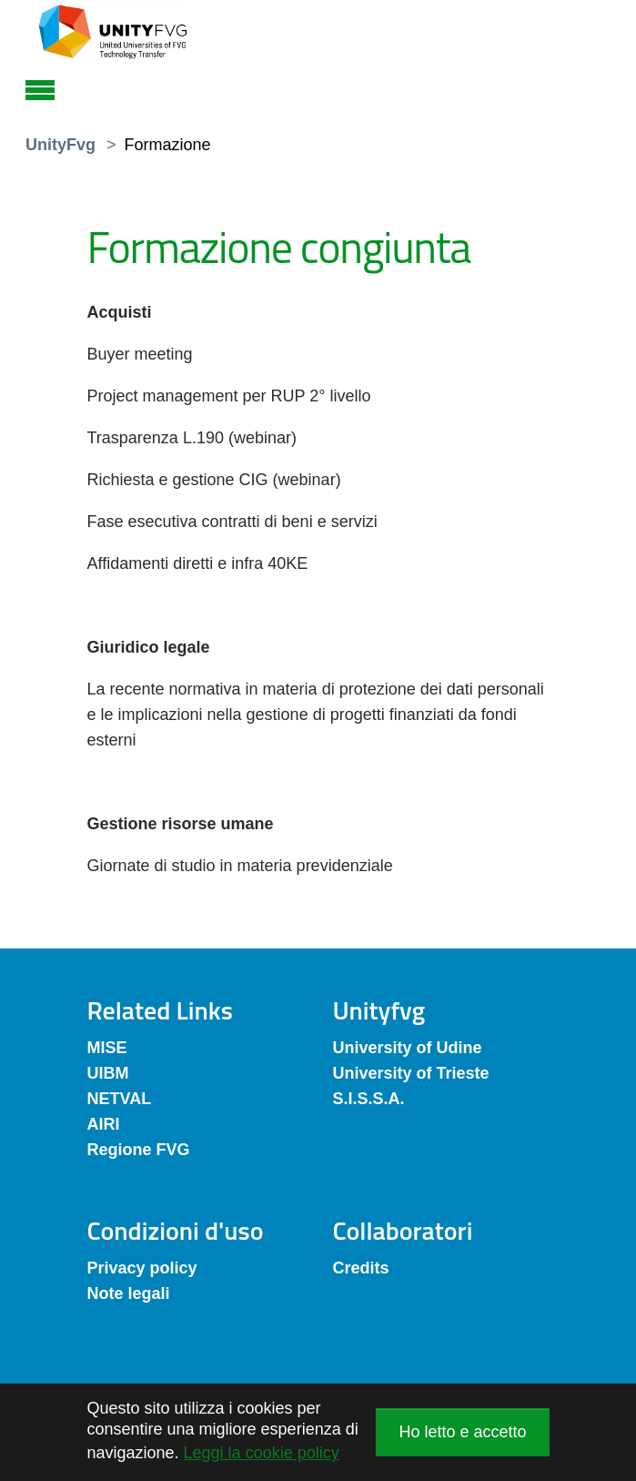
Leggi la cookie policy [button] (261, 1453)
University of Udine (407, 1048)
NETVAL (119, 1099)
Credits (361, 1268)
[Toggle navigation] (40, 87)
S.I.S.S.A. (369, 1099)
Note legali (128, 1293)
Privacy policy (142, 1268)
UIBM (108, 1073)
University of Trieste (411, 1073)
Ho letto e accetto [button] (462, 1432)
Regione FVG (138, 1150)
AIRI (103, 1124)
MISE (107, 1048)
